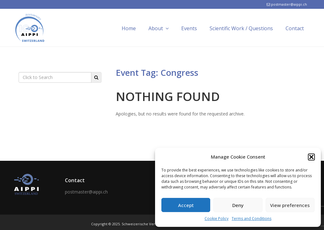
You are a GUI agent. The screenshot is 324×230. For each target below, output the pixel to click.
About (158, 28)
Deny (238, 205)
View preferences (290, 205)
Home (129, 28)
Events (189, 28)
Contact (295, 28)
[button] (311, 157)
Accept (186, 205)
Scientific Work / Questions (241, 28)
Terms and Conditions (251, 218)
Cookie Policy (217, 218)
